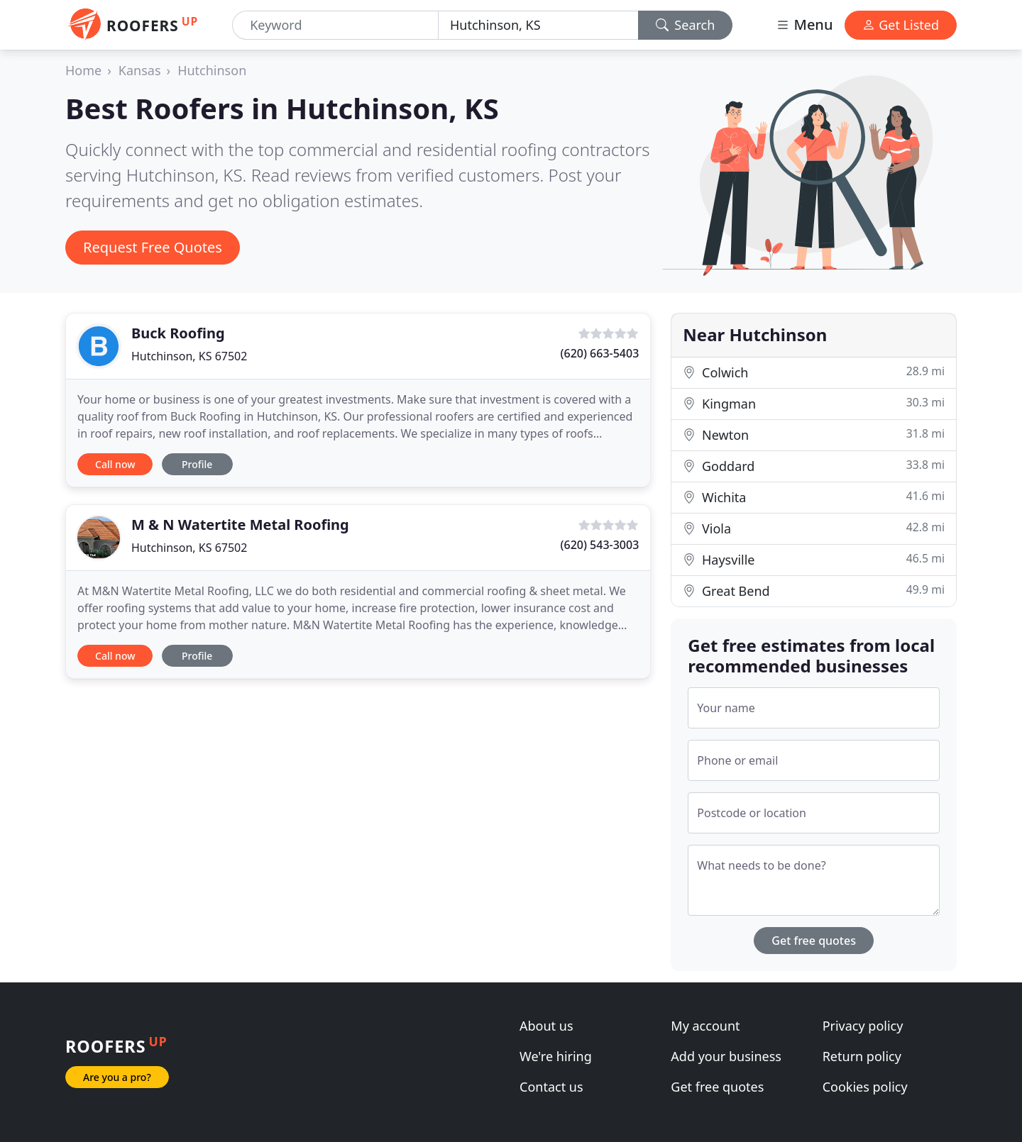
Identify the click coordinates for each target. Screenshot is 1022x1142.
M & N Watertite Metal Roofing (240, 524)
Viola (814, 528)
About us (546, 1025)
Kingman (814, 403)
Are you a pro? (117, 1077)
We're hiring (556, 1056)
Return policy (862, 1056)
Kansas (140, 70)
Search (685, 24)
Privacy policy (863, 1025)
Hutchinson (211, 70)
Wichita (814, 497)
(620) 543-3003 (600, 545)
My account (705, 1025)
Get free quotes (813, 940)
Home (83, 70)
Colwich (814, 372)
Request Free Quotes (152, 247)
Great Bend (814, 590)
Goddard (814, 466)
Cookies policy (865, 1086)
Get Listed (900, 24)
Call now (115, 464)
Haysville (814, 559)
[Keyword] (335, 25)
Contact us (551, 1086)
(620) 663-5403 (600, 353)
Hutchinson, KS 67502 (189, 356)
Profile (197, 464)
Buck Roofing (178, 333)
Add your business (726, 1056)
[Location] (538, 25)
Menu (804, 24)
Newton (814, 434)
